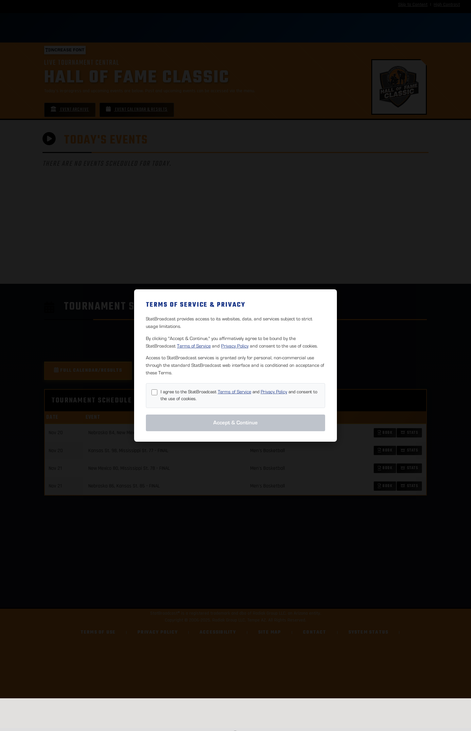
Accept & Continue (235, 422)
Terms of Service (194, 346)
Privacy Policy (235, 346)
